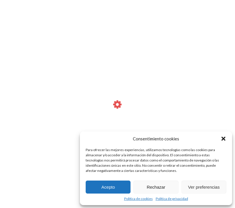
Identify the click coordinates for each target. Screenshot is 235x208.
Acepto (108, 187)
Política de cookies (138, 198)
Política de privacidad (172, 198)
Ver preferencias (204, 187)
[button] (223, 139)
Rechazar (156, 187)
